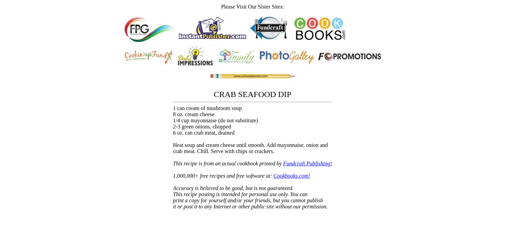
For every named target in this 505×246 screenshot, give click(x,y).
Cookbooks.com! (292, 176)
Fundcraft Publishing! (307, 163)
